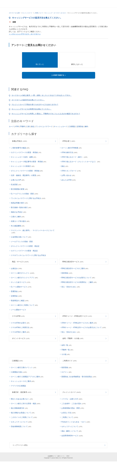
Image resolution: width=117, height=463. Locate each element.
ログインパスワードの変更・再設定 (24, 251)
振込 (32, 126)
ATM (17, 126)
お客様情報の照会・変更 (72, 408)
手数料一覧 (67, 350)
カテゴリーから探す (14, 13)
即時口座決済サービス (72, 262)
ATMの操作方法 (69, 152)
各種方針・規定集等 (21, 392)
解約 (86, 126)
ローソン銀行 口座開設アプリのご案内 (27, 377)
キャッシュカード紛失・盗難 (23, 157)
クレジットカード (27, 13)
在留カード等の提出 (20, 221)
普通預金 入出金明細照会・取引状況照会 (78, 377)
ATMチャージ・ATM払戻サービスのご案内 (79, 323)
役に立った (40, 64)
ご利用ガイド (69, 361)
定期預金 (80, 126)
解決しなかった (77, 64)
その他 (65, 354)
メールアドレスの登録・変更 (22, 241)
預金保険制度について (21, 426)
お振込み (16, 268)
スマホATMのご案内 (20, 332)
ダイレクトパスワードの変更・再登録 (27, 171)
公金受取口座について (21, 237)
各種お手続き (19, 141)
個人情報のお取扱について (23, 413)
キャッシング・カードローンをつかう (55, 13)
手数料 (22, 126)
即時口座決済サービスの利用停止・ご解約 (79, 282)
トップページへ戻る (20, 445)
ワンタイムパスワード (44, 126)
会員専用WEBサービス (72, 436)
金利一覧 (66, 345)
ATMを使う (68, 141)
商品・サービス (20, 262)
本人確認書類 (18, 226)
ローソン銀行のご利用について (24, 305)
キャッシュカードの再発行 (23, 166)
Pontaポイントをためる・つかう (75, 422)
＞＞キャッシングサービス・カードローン (25, 34)
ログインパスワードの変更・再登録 (26, 152)
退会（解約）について (71, 431)
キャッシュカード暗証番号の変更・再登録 (28, 161)
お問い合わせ (68, 175)
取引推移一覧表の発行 (21, 207)
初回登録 (66, 273)
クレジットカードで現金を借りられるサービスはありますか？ (35, 104)
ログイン (66, 372)
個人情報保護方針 (19, 408)
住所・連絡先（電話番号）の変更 (25, 175)
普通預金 (16, 291)
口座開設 (72, 126)
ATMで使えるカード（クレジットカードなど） (80, 161)
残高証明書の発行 (19, 203)
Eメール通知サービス (21, 287)
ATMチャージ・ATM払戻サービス (77, 316)
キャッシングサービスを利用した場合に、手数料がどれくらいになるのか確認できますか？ (46, 114)
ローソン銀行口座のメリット (23, 367)
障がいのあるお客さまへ (22, 399)
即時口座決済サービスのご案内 (74, 268)
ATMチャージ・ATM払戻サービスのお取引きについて (83, 327)
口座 (28, 126)
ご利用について (38, 13)
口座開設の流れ (19, 372)
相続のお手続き (18, 212)
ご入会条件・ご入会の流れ (73, 403)
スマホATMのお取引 (20, 323)
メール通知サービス (18, 310)
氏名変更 (16, 184)
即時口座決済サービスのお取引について (78, 278)
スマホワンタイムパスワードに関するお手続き (28, 255)
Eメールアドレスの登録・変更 (24, 194)
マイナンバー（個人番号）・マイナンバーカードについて (32, 231)
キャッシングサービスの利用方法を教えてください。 (32, 109)
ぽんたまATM (68, 180)
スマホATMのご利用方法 (22, 327)
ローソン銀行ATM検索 (71, 148)
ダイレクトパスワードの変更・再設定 (25, 246)
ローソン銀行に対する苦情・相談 (25, 403)
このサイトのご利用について (24, 417)
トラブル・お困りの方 (71, 399)
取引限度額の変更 (19, 189)
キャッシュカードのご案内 (23, 381)
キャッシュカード (60, 126)
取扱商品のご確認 (20, 300)
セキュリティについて (21, 422)
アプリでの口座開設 (18, 386)
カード (11, 126)
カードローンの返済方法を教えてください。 (28, 100)
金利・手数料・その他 (72, 338)
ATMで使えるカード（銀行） (74, 157)
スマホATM (18, 316)
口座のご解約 (18, 217)
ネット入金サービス (20, 282)
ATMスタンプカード (71, 171)
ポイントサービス (21, 338)
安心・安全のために (70, 287)
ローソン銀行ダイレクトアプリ (24, 278)
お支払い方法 (68, 413)
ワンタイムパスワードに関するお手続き (28, 198)
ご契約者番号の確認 (20, 148)
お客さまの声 (18, 180)
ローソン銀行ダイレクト (22, 273)
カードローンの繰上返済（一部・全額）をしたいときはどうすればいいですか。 (42, 95)
